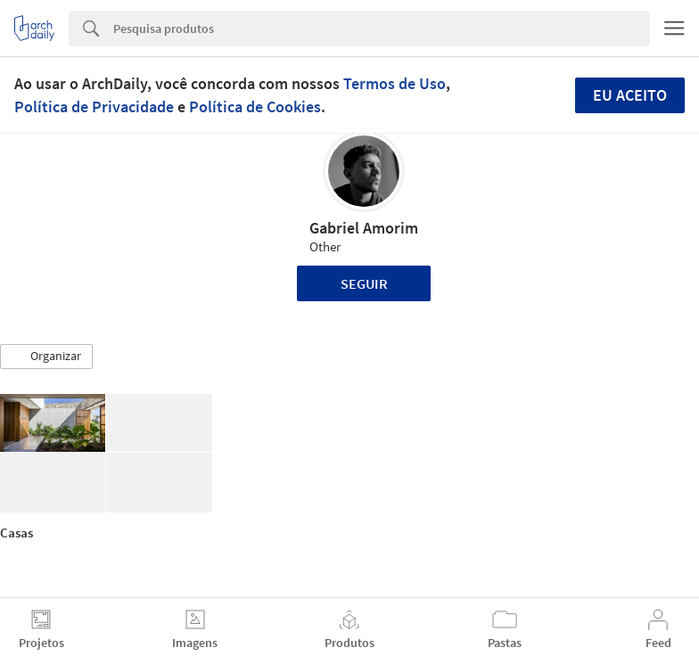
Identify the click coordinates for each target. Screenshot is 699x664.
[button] (46, 356)
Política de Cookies (255, 106)
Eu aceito (630, 95)
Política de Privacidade (94, 106)
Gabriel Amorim (363, 227)
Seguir (364, 283)
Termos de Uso (394, 83)
